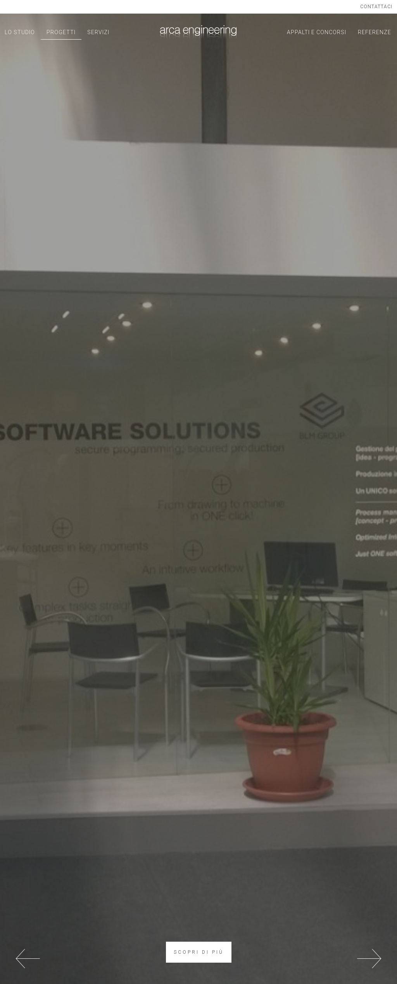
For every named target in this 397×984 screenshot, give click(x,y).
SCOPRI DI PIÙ (199, 952)
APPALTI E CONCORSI (316, 32)
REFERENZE (374, 32)
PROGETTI (61, 32)
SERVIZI (98, 32)
